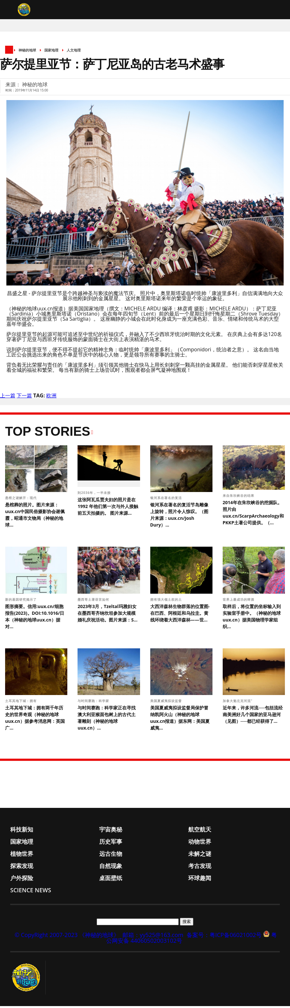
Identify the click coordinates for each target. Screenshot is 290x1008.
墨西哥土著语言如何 (94, 601)
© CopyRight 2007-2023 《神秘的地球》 (67, 937)
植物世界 (21, 855)
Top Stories (47, 433)
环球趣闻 (199, 880)
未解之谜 (199, 855)
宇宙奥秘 (110, 831)
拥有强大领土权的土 (166, 601)
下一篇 (24, 397)
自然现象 (110, 867)
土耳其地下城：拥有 (21, 702)
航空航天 (199, 831)
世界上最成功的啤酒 (239, 601)
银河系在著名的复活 (166, 499)
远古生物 (110, 855)
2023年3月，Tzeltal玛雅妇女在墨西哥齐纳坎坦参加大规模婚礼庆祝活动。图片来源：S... (108, 614)
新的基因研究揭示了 (21, 601)
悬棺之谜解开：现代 (21, 499)
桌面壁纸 (110, 880)
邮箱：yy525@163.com (153, 937)
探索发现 (21, 867)
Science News (30, 892)
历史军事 (110, 843)
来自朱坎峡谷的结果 (239, 497)
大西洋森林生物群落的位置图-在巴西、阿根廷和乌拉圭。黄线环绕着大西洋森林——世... (180, 614)
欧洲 (51, 397)
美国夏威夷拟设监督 (166, 702)
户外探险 (21, 880)
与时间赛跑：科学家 (94, 702)
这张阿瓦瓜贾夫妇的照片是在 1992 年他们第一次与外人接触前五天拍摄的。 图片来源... (108, 508)
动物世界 (199, 843)
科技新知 (21, 831)
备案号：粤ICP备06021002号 (224, 937)
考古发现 (199, 867)
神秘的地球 (27, 52)
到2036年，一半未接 (95, 494)
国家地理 (51, 52)
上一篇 (7, 397)
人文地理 (74, 52)
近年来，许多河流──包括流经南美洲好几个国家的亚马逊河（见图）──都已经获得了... (253, 716)
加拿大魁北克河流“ (238, 702)
